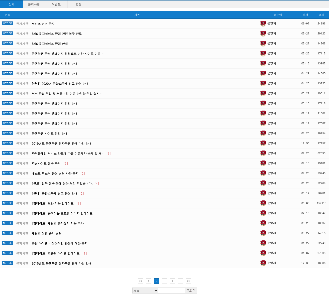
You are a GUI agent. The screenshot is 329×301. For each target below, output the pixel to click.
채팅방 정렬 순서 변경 (47, 233)
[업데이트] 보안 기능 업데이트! (56, 203)
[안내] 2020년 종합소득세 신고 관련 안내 (60, 83)
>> (188, 281)
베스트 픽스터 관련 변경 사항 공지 (58, 173)
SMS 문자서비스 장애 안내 (50, 43)
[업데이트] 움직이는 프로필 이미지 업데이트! (62, 213)
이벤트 (56, 4)
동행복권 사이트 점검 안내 (50, 133)
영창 (79, 4)
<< (140, 281)
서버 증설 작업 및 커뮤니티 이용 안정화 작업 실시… (67, 93)
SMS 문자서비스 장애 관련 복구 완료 (57, 33)
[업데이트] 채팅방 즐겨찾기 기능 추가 (57, 223)
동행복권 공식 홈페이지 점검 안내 (55, 63)
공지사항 (34, 4)
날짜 (305, 14)
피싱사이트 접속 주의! (50, 163)
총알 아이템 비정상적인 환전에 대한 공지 (59, 243)
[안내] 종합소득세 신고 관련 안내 (58, 193)
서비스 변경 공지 (43, 23)
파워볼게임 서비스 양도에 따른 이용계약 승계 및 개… (71, 153)
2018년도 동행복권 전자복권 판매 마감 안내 (61, 263)
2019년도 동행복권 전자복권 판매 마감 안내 (61, 143)
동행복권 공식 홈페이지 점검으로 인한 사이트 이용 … (68, 53)
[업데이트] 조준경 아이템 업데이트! (59, 253)
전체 (11, 4)
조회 (321, 14)
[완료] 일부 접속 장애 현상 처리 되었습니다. (65, 183)
